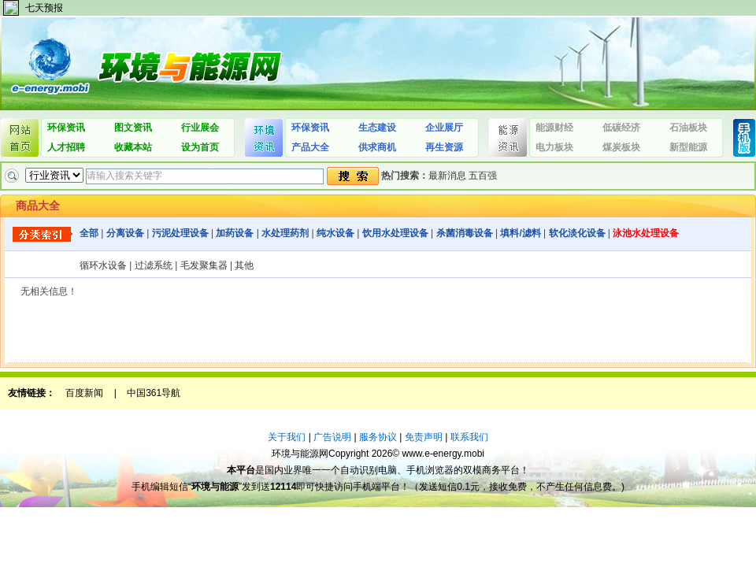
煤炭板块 (621, 147)
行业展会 (200, 127)
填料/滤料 (520, 233)
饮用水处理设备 (395, 233)
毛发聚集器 (204, 265)
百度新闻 (84, 392)
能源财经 (554, 127)
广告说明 (332, 437)
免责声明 (424, 437)
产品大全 (310, 147)
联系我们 (469, 437)
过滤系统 (153, 265)
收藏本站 (133, 147)
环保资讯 (66, 127)
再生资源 (444, 147)
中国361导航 (153, 392)
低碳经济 (621, 127)
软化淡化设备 (577, 233)
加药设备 (235, 233)
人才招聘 (66, 147)
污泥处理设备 (180, 233)
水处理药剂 (285, 233)
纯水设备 (335, 233)
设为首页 (200, 147)
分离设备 (125, 233)
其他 (244, 265)
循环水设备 (103, 265)
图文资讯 (133, 127)
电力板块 (554, 147)
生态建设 (377, 127)
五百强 (483, 175)
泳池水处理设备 (646, 233)
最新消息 (447, 175)
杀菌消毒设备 (464, 233)
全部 (89, 233)
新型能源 (688, 147)
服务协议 (378, 437)
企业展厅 (444, 127)
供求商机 (377, 147)
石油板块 (688, 127)
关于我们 (287, 437)
